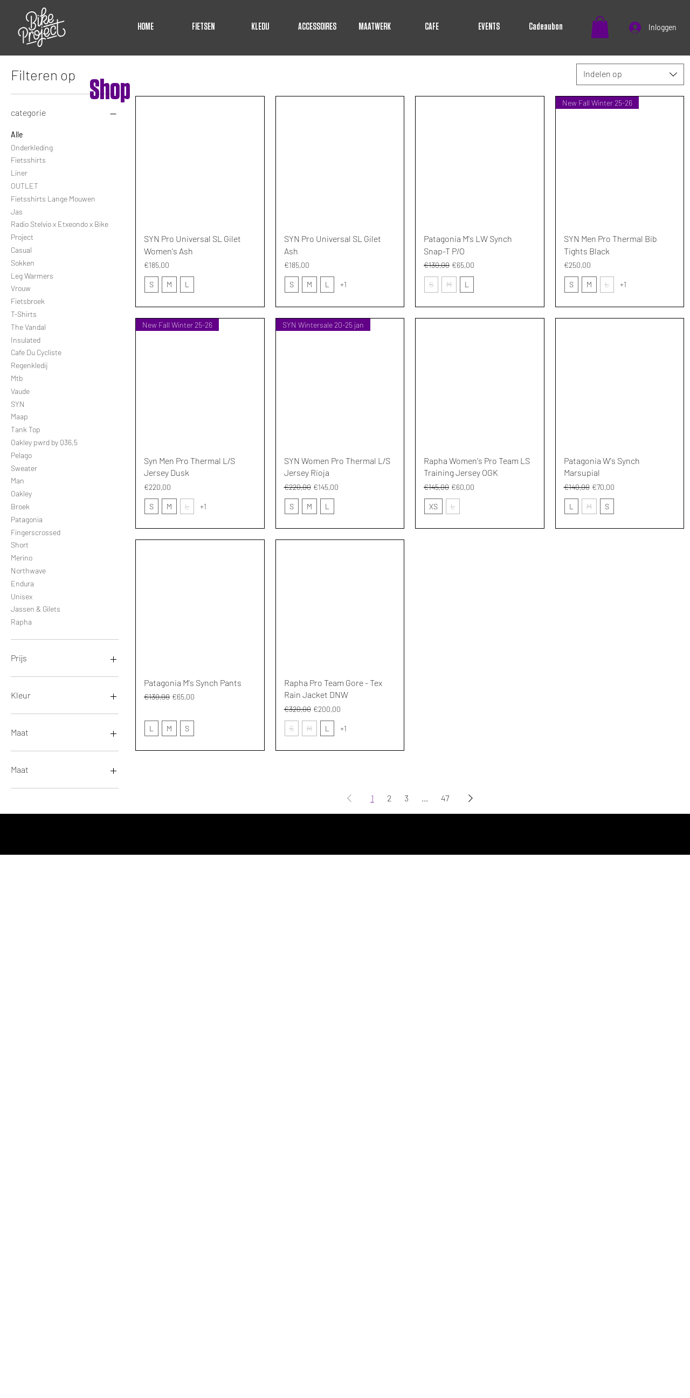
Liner (19, 172)
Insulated (25, 339)
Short (20, 543)
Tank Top (25, 428)
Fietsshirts (28, 159)
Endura (22, 582)
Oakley (21, 492)
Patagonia (27, 518)
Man (17, 479)
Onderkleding (32, 146)
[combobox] (630, 74)
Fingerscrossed (35, 531)
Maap (19, 415)
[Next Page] (470, 798)
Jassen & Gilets (35, 608)
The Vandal (28, 326)
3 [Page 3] (406, 798)
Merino (21, 556)
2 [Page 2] (389, 798)
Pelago (21, 454)
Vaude (20, 390)
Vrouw (21, 287)
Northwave (28, 569)
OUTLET (24, 184)
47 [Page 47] (445, 798)
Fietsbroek (28, 300)
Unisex (21, 595)
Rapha (21, 620)
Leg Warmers (32, 274)
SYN (18, 403)
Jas (17, 210)
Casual (21, 249)
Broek (20, 505)
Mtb (17, 377)
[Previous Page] (349, 798)
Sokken (22, 262)
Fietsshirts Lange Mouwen (53, 197)
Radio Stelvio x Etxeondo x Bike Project (59, 229)
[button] (600, 27)
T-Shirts (24, 313)
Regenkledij (29, 364)
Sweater (24, 467)
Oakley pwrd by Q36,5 (44, 441)
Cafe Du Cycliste (36, 351)
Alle (17, 133)
